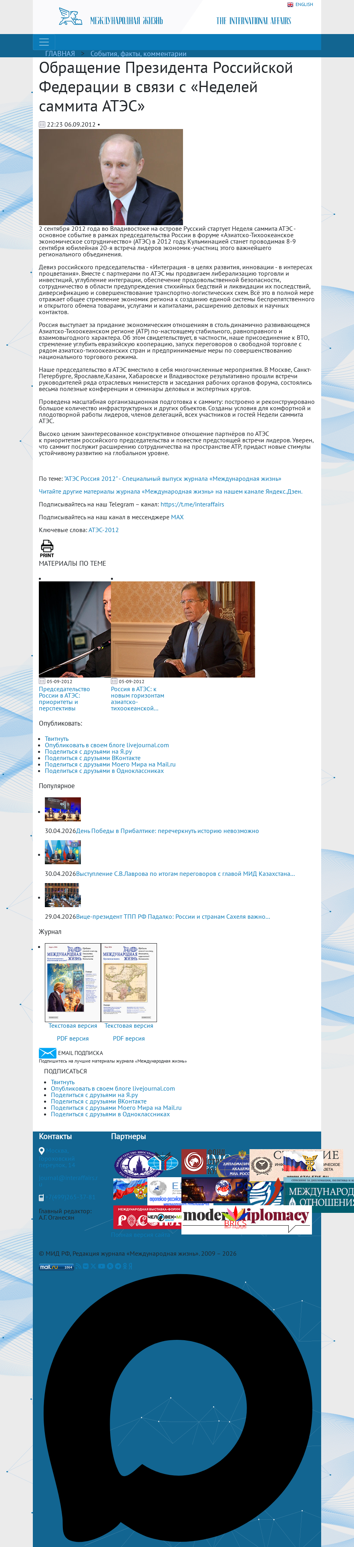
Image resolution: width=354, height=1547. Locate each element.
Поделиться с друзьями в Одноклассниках (104, 770)
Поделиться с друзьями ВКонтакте (93, 758)
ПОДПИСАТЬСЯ (65, 1071)
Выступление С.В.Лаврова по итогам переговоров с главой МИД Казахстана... (185, 873)
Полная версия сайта (140, 1234)
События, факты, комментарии (139, 53)
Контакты (55, 1136)
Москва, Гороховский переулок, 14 (57, 1157)
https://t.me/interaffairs (192, 504)
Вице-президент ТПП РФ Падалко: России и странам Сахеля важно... (173, 916)
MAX (177, 517)
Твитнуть (56, 738)
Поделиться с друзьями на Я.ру (88, 751)
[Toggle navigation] (44, 42)
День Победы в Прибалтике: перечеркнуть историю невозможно (167, 831)
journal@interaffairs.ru (68, 1181)
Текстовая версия (72, 1025)
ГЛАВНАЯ (60, 53)
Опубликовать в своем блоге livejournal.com (107, 745)
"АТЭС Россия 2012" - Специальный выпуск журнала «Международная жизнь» (173, 478)
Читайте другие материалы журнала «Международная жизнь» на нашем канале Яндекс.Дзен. (170, 491)
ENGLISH (300, 4)
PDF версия (73, 1038)
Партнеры (128, 1136)
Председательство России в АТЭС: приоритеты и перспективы (64, 698)
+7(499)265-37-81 (70, 1197)
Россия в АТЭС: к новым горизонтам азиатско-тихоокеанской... (137, 698)
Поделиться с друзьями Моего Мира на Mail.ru (110, 764)
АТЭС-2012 (103, 530)
